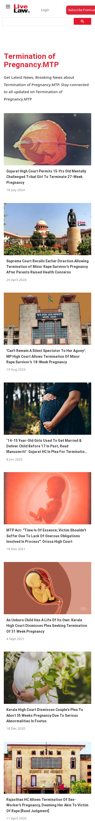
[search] (36, 21)
